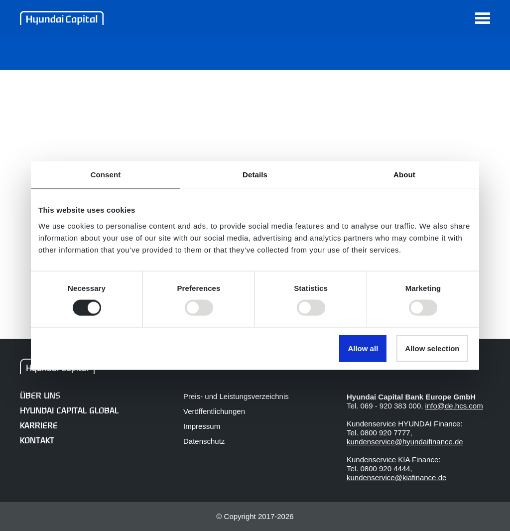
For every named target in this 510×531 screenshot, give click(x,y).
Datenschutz (204, 441)
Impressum (201, 426)
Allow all (363, 348)
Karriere (39, 426)
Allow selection (432, 348)
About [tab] (404, 174)
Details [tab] (255, 174)
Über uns (40, 396)
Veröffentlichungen (214, 411)
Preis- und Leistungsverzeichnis (236, 396)
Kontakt (37, 441)
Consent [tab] (106, 174)
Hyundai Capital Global (69, 411)
